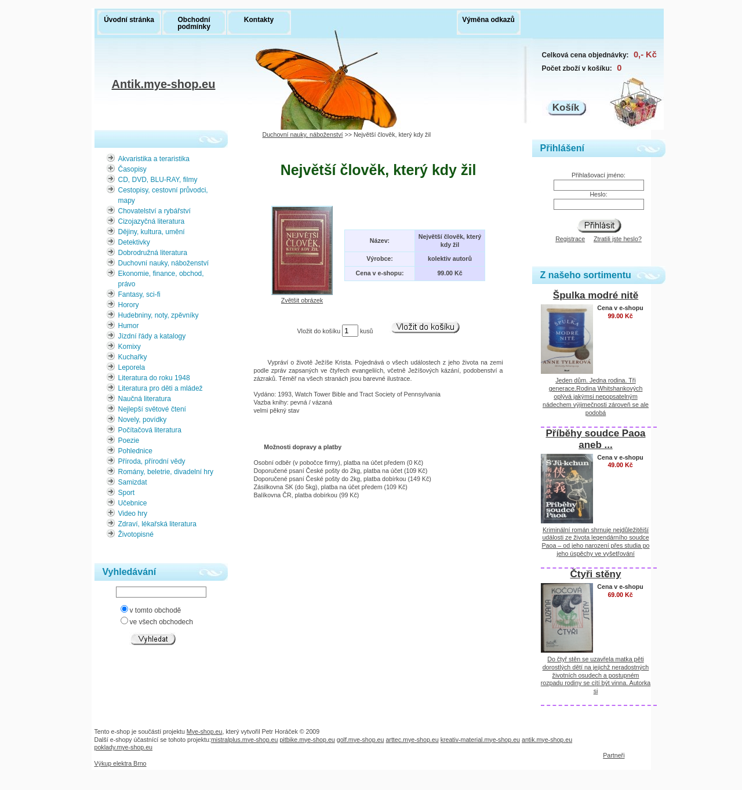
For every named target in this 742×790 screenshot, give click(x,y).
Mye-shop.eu (205, 731)
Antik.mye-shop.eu (164, 85)
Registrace (570, 238)
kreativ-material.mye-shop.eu (480, 739)
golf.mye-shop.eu (360, 739)
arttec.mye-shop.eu (411, 739)
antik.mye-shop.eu (547, 739)
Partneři (613, 755)
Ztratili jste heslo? (618, 238)
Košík (565, 107)
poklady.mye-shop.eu (123, 747)
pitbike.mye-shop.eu (306, 739)
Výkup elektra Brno (120, 763)
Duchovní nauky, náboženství (303, 134)
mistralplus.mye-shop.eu (244, 739)
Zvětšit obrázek (302, 296)
